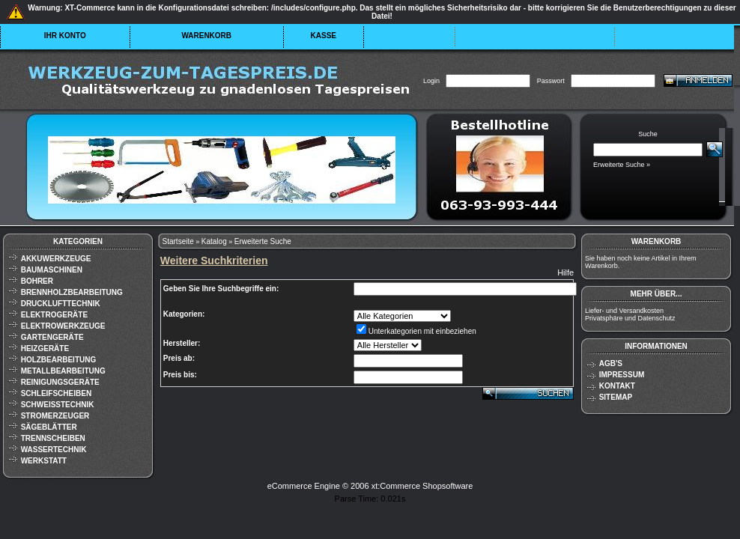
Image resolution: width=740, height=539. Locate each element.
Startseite (178, 241)
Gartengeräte (52, 337)
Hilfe (565, 272)
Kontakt (617, 386)
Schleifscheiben (56, 393)
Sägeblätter (49, 427)
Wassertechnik (54, 449)
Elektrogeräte (54, 315)
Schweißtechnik (57, 405)
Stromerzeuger (55, 416)
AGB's (610, 363)
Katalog (214, 241)
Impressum (622, 375)
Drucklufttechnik (60, 303)
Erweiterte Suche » (621, 164)
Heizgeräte (45, 348)
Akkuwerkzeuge (56, 259)
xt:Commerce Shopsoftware (422, 485)
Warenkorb (206, 35)
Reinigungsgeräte (60, 382)
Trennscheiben (53, 438)
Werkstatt (44, 461)
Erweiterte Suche (262, 241)
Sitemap (615, 397)
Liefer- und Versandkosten (624, 310)
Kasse (323, 35)
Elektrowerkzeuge (63, 326)
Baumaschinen (51, 270)
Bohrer (37, 281)
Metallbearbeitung (63, 371)
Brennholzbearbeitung (72, 292)
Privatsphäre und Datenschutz (630, 318)
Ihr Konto (65, 35)
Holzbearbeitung (59, 360)
